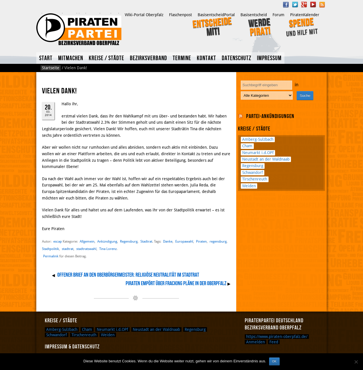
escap (57, 241)
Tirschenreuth (254, 179)
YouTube (313, 4)
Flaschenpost (180, 14)
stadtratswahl (86, 249)
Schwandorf (252, 172)
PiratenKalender (304, 14)
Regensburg (129, 241)
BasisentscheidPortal (216, 14)
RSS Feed (322, 4)
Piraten (201, 241)
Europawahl (184, 241)
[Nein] (356, 362)
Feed (273, 342)
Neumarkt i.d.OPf (258, 152)
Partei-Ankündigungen (270, 116)
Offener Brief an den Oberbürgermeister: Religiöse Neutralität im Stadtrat (128, 275)
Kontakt (206, 58)
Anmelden (255, 342)
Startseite (50, 68)
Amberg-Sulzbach (257, 139)
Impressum (269, 58)
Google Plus (304, 4)
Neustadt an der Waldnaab (266, 159)
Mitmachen (70, 58)
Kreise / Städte (106, 58)
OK (274, 361)
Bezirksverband (148, 58)
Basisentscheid (253, 14)
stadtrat (67, 249)
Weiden (249, 186)
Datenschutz (236, 58)
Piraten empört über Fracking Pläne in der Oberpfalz (176, 283)
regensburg (218, 241)
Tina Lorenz (108, 249)
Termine (182, 58)
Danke (167, 241)
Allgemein (87, 241)
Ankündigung (107, 241)
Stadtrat (146, 241)
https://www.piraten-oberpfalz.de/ (276, 336)
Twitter (294, 4)
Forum (278, 14)
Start (45, 58)
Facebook (285, 4)
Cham (247, 146)
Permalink (50, 256)
